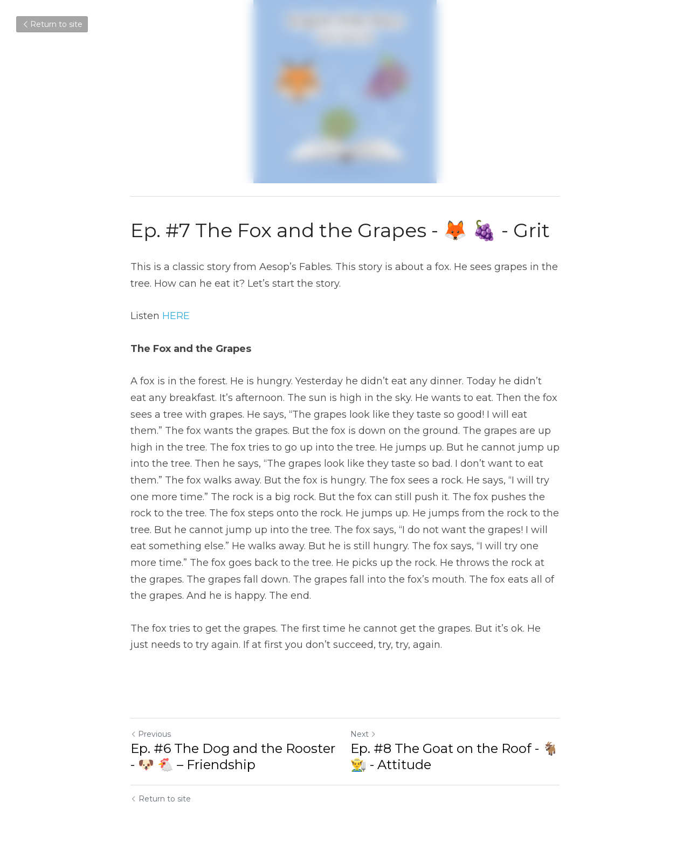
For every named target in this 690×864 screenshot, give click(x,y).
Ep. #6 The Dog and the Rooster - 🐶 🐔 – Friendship (232, 756)
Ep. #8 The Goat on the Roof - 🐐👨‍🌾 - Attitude (454, 756)
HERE (176, 316)
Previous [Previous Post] (150, 734)
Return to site (52, 24)
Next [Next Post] (363, 734)
